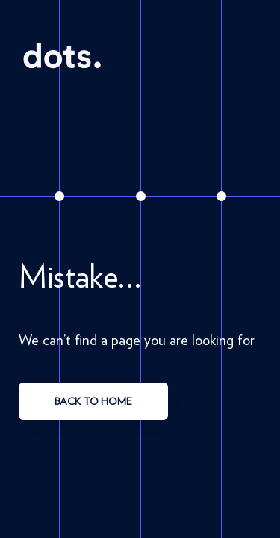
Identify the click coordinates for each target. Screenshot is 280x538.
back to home (93, 401)
